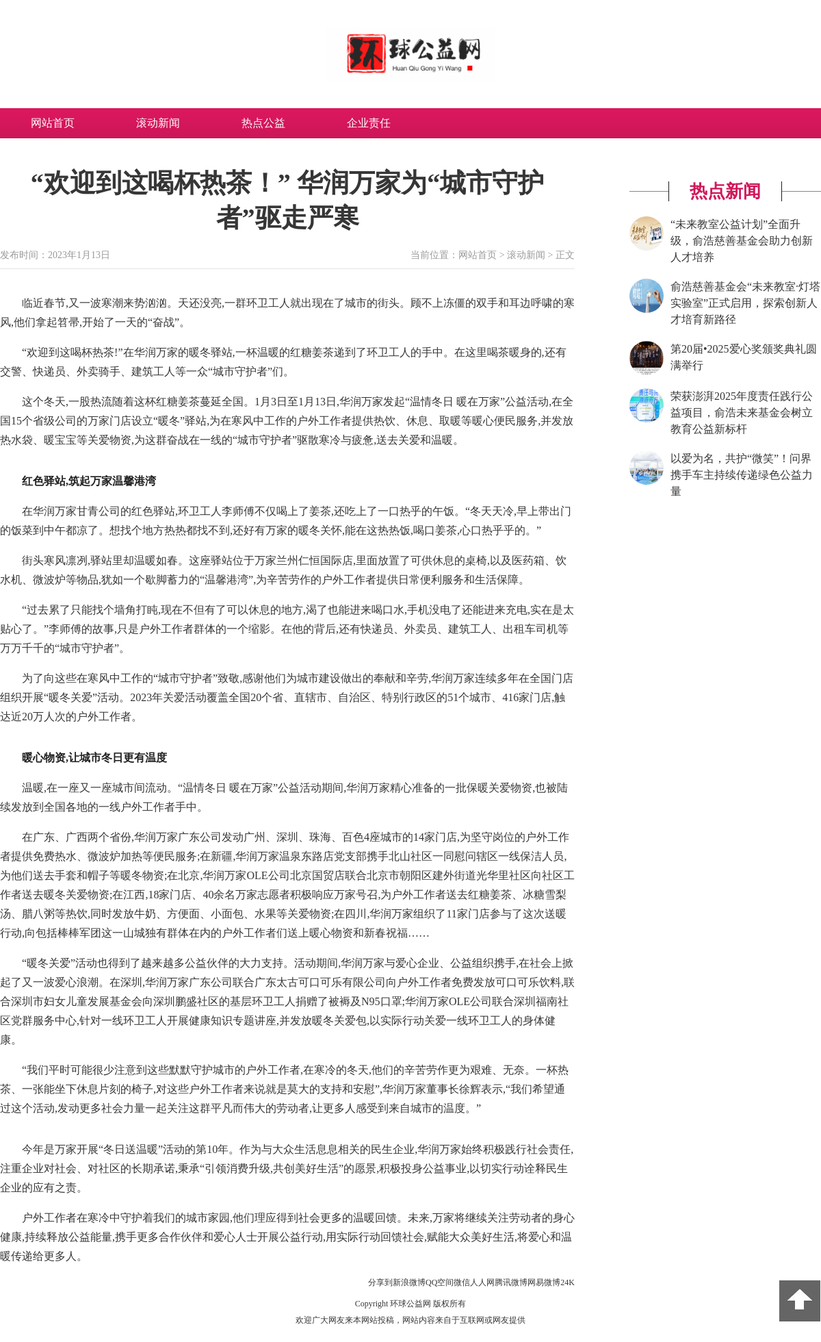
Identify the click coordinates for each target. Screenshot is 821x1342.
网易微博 (543, 1282)
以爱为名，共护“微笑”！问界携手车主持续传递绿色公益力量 (741, 475)
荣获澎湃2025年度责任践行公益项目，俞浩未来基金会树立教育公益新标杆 (741, 412)
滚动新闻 (158, 123)
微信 (462, 1282)
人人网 (482, 1282)
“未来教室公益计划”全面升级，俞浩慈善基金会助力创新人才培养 (741, 240)
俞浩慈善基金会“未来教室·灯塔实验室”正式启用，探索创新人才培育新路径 (745, 303)
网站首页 (53, 123)
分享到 (380, 1282)
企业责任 (369, 123)
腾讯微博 (511, 1282)
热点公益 (263, 123)
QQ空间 (440, 1282)
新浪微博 (409, 1282)
